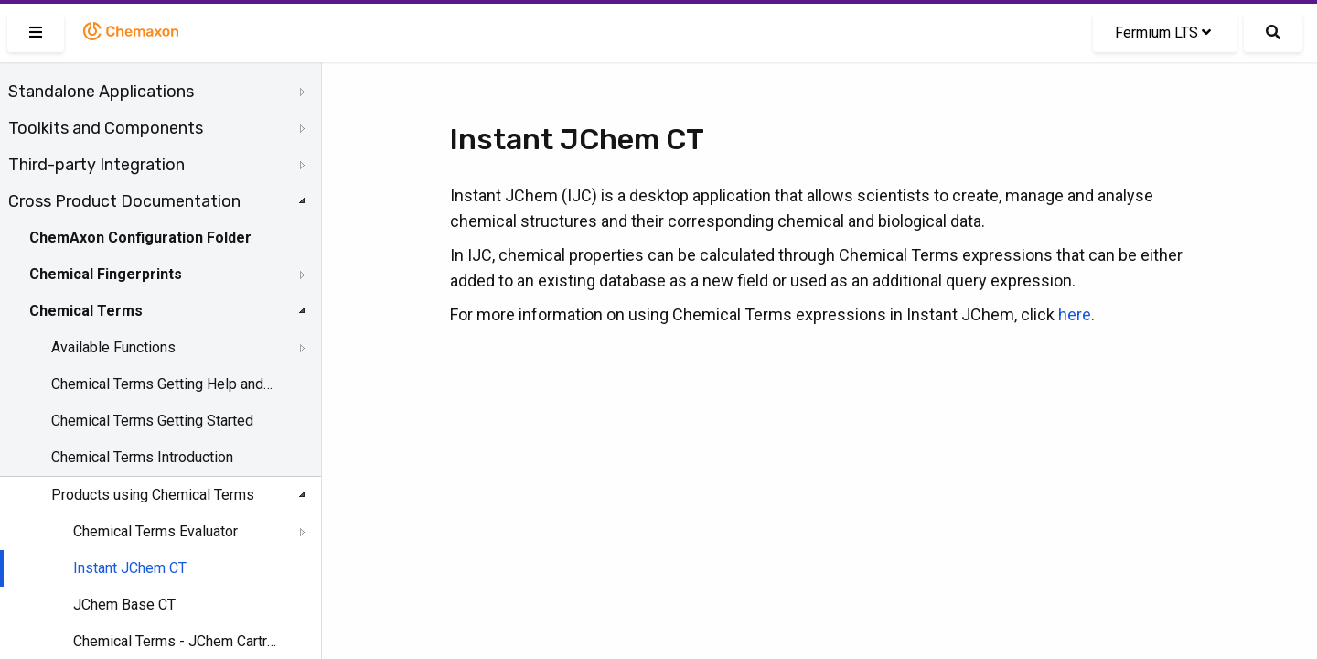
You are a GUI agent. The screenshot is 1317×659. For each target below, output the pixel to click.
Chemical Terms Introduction (142, 457)
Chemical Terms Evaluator (155, 531)
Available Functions (113, 347)
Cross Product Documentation (124, 201)
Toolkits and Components (105, 128)
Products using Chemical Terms (152, 494)
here (1074, 314)
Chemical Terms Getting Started (152, 420)
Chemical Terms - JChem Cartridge (175, 641)
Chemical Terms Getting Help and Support (162, 384)
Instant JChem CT (130, 568)
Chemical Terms (86, 310)
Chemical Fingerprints (105, 274)
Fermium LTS (1163, 32)
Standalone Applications (101, 91)
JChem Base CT (124, 604)
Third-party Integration (96, 165)
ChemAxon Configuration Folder (140, 237)
